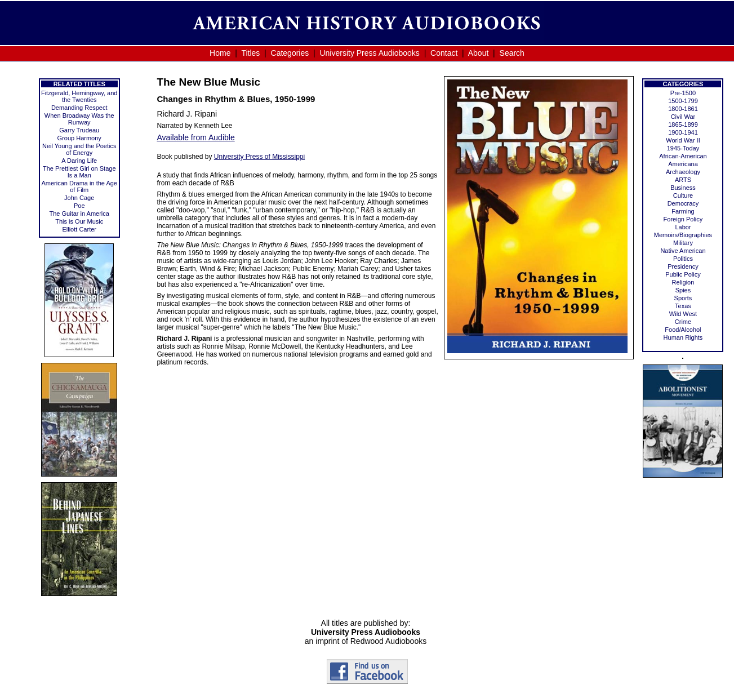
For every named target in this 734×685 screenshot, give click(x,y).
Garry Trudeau (79, 130)
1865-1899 (683, 124)
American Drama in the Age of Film (79, 186)
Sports (683, 298)
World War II (683, 140)
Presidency (683, 266)
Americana (683, 164)
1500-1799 (683, 100)
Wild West (683, 313)
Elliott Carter (79, 229)
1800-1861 (683, 108)
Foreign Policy (683, 219)
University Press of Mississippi (259, 157)
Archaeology (683, 171)
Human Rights (683, 337)
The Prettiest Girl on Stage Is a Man (79, 172)
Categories (290, 52)
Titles (250, 52)
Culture (683, 195)
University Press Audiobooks (369, 52)
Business (683, 187)
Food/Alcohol (683, 329)
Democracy (683, 203)
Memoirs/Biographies (683, 235)
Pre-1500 (683, 93)
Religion (683, 282)
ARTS (683, 179)
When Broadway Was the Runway (79, 119)
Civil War (683, 116)
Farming (682, 211)
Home (220, 52)
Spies (683, 290)
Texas (683, 306)
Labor (683, 227)
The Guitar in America (79, 213)
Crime (683, 321)
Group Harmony (79, 138)
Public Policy (682, 274)
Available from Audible (195, 137)
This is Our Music (79, 221)
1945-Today (683, 148)
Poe (79, 205)
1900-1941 (683, 132)
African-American (682, 156)
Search (512, 52)
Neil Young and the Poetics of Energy (79, 149)
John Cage (79, 197)
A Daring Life (79, 160)
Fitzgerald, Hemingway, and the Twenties (79, 96)
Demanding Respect (79, 107)
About (478, 52)
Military (683, 242)
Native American (682, 250)
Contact (443, 52)
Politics (683, 258)
